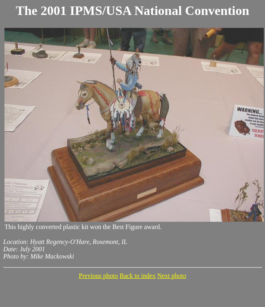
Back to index (138, 275)
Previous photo (98, 275)
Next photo (171, 275)
